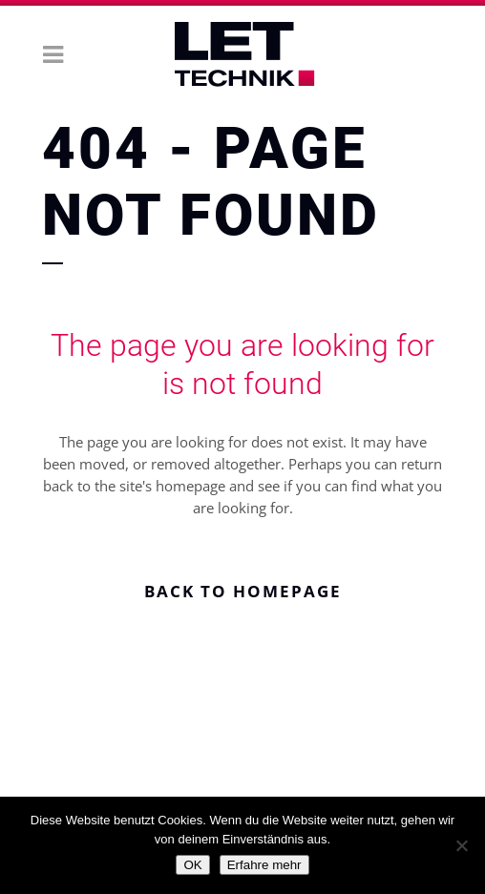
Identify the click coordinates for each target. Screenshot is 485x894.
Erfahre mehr (264, 865)
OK (192, 865)
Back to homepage (243, 591)
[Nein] (461, 845)
